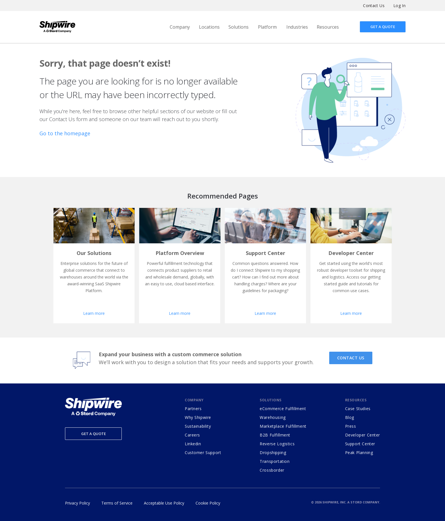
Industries (297, 27)
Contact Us (374, 5)
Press (350, 426)
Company (180, 27)
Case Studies (358, 408)
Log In (399, 5)
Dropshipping (273, 452)
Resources (328, 27)
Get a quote (382, 26)
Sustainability (198, 426)
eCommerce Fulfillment (283, 408)
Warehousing (273, 417)
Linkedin (193, 443)
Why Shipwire (198, 417)
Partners (193, 408)
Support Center (360, 443)
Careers (192, 435)
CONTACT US (350, 357)
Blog (349, 417)
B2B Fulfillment (275, 435)
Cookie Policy (208, 503)
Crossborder (272, 470)
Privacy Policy (77, 503)
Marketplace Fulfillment (283, 426)
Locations (209, 27)
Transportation (274, 461)
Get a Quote (93, 433)
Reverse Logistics (277, 443)
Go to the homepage (64, 133)
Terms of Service (117, 503)
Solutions (238, 27)
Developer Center (362, 435)
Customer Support (203, 452)
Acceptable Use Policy (164, 503)
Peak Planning (359, 452)
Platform (267, 27)
